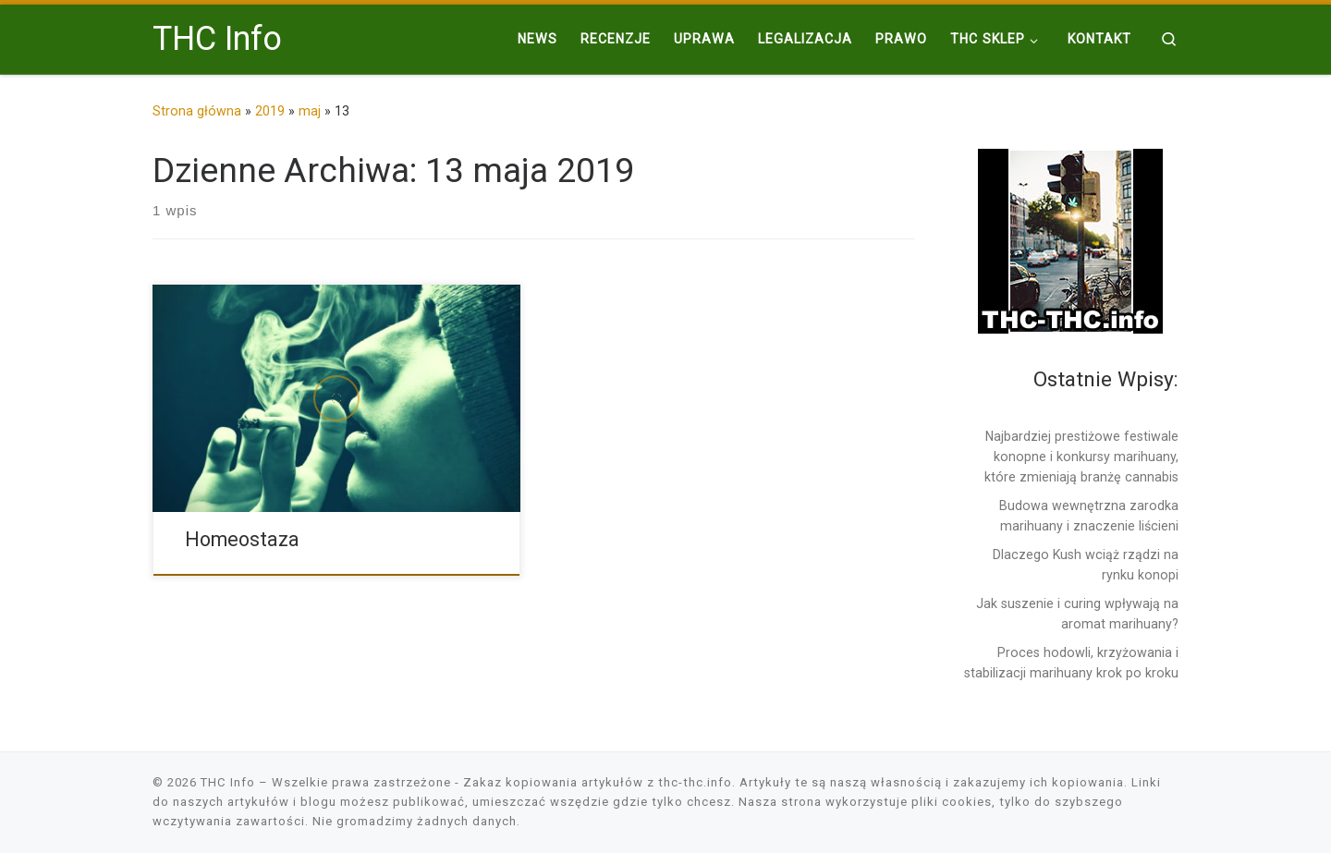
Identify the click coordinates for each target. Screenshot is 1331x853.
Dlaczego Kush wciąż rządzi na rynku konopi (1085, 564)
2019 (270, 111)
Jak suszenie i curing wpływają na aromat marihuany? (1077, 613)
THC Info (228, 782)
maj (310, 111)
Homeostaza (242, 539)
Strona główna (197, 111)
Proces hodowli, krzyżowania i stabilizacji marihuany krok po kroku (1071, 662)
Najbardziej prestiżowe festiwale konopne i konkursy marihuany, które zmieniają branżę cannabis (1081, 456)
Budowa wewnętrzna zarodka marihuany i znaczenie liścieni (1088, 515)
